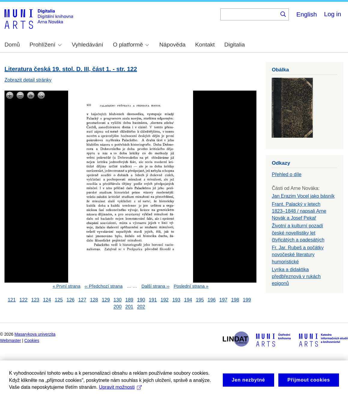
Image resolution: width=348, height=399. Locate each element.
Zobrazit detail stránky (28, 79)
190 (141, 299)
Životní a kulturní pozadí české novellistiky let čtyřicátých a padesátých (298, 232)
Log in (332, 13)
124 (47, 299)
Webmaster (10, 340)
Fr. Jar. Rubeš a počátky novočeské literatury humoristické (298, 254)
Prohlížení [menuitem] (45, 44)
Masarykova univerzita (34, 334)
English (306, 14)
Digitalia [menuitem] (234, 44)
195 (200, 299)
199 (247, 299)
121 (12, 299)
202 (141, 307)
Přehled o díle (286, 174)
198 (235, 299)
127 (82, 299)
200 (117, 307)
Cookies (31, 340)
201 (129, 307)
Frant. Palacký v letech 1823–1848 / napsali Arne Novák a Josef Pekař (299, 211)
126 (70, 299)
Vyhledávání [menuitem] (87, 44)
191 (153, 299)
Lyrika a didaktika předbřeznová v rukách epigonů (296, 276)
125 (59, 299)
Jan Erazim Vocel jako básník (303, 196)
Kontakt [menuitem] (205, 44)
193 (176, 299)
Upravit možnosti (120, 395)
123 (35, 299)
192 (165, 299)
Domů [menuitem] (12, 44)
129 (106, 299)
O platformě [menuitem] (131, 44)
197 (223, 299)
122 (24, 299)
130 (117, 299)
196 (211, 299)
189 (129, 299)
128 (94, 299)
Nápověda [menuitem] (172, 44)
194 (188, 299)
